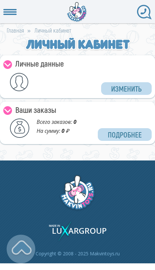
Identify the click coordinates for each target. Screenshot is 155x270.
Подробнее (125, 134)
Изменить (126, 88)
